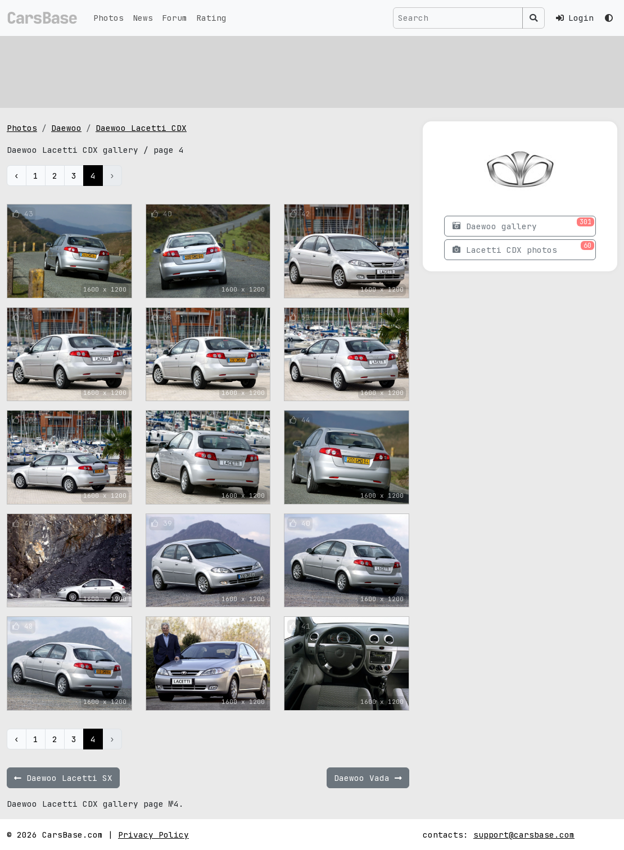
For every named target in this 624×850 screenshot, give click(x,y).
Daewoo (66, 127)
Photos (108, 17)
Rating (211, 17)
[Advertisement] (312, 70)
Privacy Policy (153, 834)
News (143, 17)
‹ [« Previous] (16, 175)
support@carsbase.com (524, 834)
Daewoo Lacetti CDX (141, 127)
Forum (174, 17)
